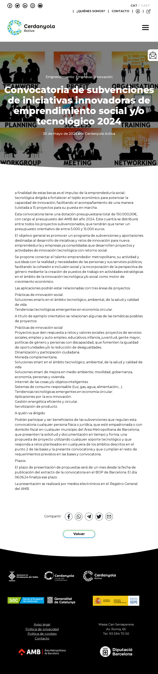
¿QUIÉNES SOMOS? (91, 11)
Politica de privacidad (42, 629)
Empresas (84, 77)
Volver (79, 534)
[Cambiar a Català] (133, 5)
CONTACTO (120, 11)
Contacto (42, 638)
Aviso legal (42, 624)
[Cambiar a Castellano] (144, 5)
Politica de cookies (42, 634)
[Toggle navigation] (145, 27)
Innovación (103, 77)
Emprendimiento (60, 77)
